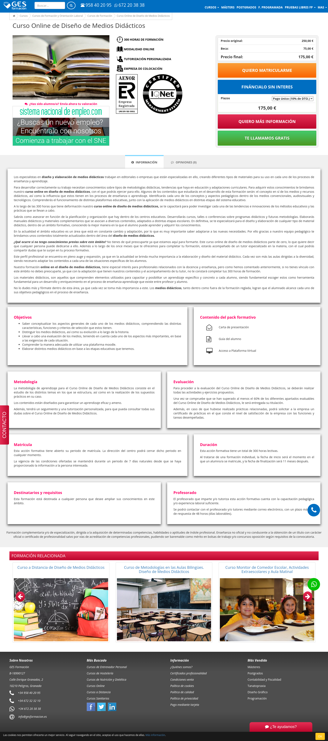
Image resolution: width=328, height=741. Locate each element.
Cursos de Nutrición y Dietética (106, 680)
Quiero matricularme (267, 70)
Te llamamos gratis (267, 138)
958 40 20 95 (96, 5)
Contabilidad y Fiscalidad (264, 680)
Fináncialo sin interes (267, 87)
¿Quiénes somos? (181, 667)
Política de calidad (182, 692)
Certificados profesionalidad (188, 673)
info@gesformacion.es (32, 717)
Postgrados (255, 673)
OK (320, 736)
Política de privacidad (184, 698)
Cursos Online (96, 686)
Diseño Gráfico (258, 692)
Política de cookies (182, 686)
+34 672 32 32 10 (29, 701)
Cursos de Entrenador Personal (107, 667)
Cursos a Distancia (99, 692)
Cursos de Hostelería (100, 673)
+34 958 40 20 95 (29, 693)
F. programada (270, 7)
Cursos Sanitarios (98, 698)
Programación (257, 698)
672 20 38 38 (129, 5)
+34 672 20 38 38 (29, 709)
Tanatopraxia (257, 686)
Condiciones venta (182, 680)
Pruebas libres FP (300, 7)
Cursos (212, 7)
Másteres (254, 667)
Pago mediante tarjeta (184, 705)
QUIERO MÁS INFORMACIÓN (267, 121)
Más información (155, 735)
